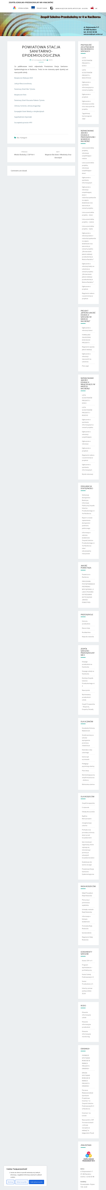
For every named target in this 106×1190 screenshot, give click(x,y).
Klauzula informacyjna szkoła (86, 1014)
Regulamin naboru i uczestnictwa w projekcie (88, 295)
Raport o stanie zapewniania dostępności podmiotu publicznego (87, 523)
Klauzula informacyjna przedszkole (86, 1024)
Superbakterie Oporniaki (23, 117)
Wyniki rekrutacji (87, 474)
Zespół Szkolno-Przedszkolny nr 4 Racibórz (31, 2)
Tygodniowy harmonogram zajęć (87, 116)
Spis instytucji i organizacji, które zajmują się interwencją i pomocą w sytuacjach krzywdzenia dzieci (88, 850)
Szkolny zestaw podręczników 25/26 (87, 990)
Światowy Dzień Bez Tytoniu (24, 89)
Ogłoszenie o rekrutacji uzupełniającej (86, 434)
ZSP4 (50, 60)
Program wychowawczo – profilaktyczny (87, 967)
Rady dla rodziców (88, 637)
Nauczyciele (86, 690)
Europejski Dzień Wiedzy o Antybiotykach (29, 111)
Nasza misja (86, 628)
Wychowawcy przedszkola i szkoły (86, 697)
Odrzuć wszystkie (21, 1182)
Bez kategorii (22, 138)
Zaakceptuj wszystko (36, 1182)
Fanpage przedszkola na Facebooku (87, 664)
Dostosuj (10, 1182)
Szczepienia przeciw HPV (23, 122)
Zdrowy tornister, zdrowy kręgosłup (27, 106)
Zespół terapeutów (88, 803)
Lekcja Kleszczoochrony (23, 83)
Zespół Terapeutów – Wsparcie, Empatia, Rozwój (88, 706)
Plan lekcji (85, 771)
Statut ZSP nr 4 (87, 961)
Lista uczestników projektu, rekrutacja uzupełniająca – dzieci (88, 168)
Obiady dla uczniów (88, 812)
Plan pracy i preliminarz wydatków (86, 902)
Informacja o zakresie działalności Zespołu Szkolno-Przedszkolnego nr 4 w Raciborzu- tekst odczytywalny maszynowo (88, 543)
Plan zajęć (85, 366)
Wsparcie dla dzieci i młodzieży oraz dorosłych (58, 155)
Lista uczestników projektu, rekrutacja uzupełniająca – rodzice (88, 153)
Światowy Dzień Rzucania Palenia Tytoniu (29, 100)
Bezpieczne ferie (20, 95)
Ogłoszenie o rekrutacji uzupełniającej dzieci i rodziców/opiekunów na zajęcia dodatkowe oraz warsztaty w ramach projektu (89, 197)
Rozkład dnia (86, 632)
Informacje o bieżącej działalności (86, 918)
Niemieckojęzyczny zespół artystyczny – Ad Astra (88, 777)
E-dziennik (85, 807)
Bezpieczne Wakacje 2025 (23, 78)
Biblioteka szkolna (88, 784)
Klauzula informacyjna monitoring (86, 1034)
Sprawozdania (86, 933)
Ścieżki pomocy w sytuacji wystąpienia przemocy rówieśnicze (88, 740)
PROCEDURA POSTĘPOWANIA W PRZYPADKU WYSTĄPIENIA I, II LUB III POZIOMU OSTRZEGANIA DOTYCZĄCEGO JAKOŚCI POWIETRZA (88, 591)
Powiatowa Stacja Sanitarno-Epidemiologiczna (88, 871)
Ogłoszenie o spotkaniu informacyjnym (87, 180)
